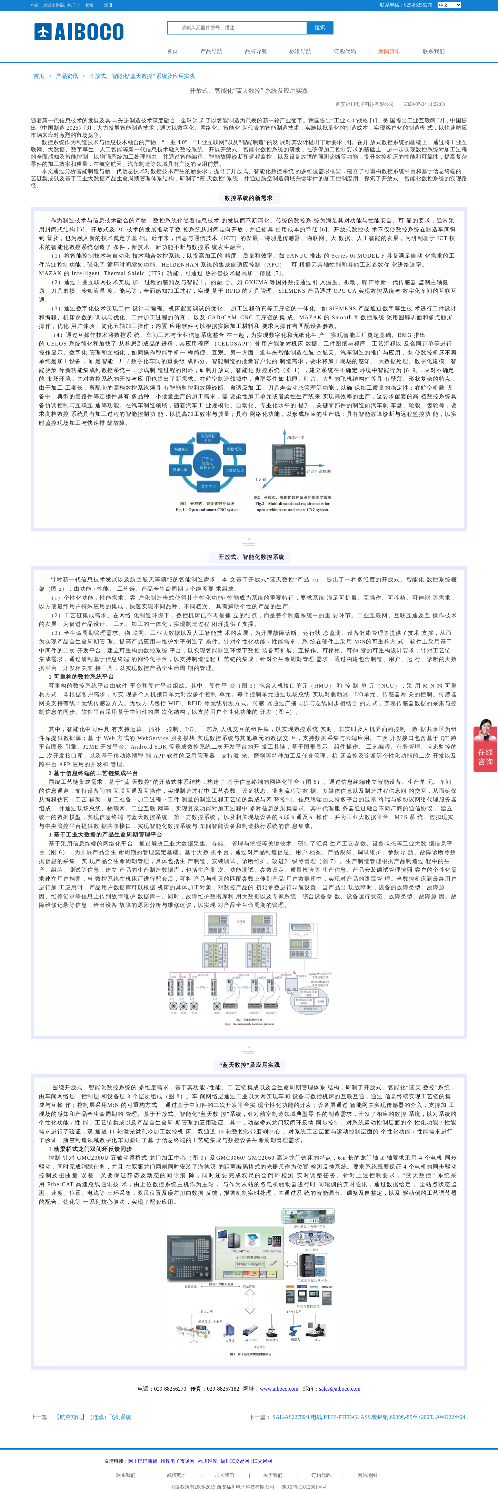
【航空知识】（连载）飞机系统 (92, 1417)
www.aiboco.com (279, 1389)
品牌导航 (256, 51)
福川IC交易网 (234, 1461)
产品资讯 (67, 76)
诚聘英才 (176, 1475)
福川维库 (207, 1461)
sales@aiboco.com (339, 1389)
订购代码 (345, 51)
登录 (89, 5)
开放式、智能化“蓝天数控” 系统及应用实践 (142, 76)
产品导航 (211, 51)
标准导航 (300, 51)
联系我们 (434, 51)
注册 (108, 5)
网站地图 (367, 1475)
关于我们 (272, 1475)
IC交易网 (262, 1461)
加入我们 (224, 1475)
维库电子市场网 (178, 1461)
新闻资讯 (389, 51)
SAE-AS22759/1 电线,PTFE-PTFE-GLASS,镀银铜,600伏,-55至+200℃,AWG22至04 (368, 1417)
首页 (172, 51)
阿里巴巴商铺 (142, 1461)
